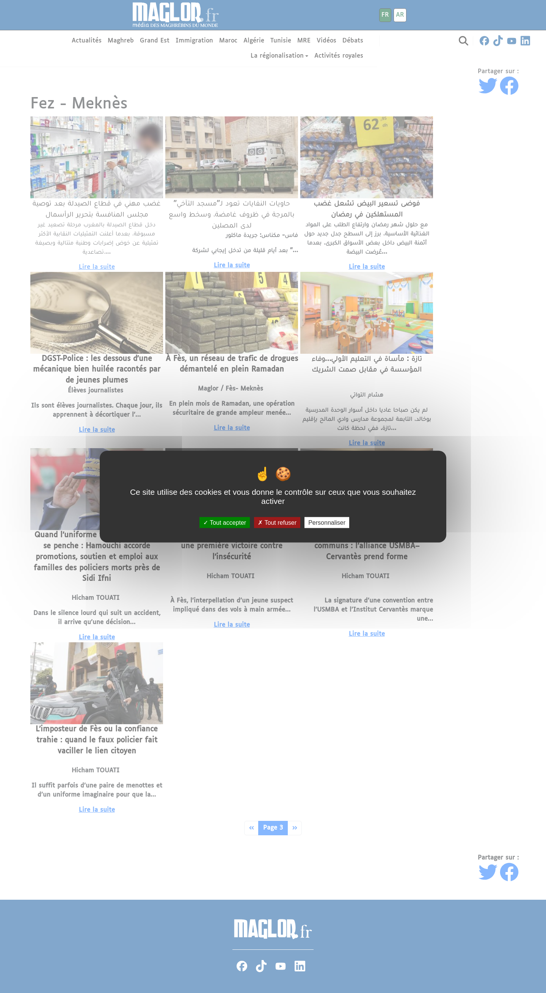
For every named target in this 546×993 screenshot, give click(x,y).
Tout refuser (277, 522)
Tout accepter (224, 522)
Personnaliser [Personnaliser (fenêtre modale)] (326, 522)
